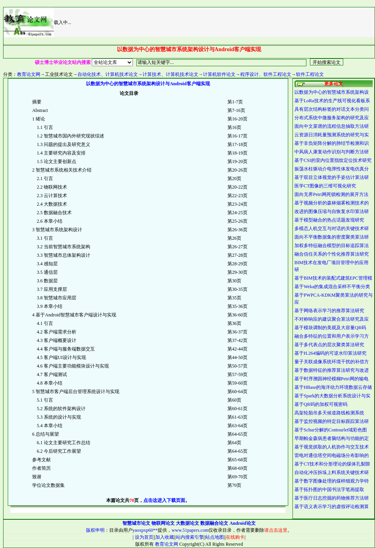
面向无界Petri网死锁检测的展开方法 (331, 194)
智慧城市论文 (136, 523)
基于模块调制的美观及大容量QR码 (330, 327)
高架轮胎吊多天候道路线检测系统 (329, 413)
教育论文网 (28, 74)
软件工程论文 (310, 74)
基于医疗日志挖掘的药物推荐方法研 (331, 498)
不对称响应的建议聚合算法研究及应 (331, 319)
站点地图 (214, 537)
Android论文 (242, 523)
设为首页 (143, 537)
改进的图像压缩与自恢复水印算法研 (331, 211)
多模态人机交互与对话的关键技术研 (331, 228)
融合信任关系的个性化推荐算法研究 (331, 254)
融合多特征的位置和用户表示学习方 (331, 336)
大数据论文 (187, 523)
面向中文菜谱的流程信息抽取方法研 (331, 126)
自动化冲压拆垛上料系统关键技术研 (331, 472)
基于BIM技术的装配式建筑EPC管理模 (333, 278)
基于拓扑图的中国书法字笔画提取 (329, 489)
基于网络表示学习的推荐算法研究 (329, 310)
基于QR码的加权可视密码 (320, 404)
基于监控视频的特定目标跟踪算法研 (331, 421)
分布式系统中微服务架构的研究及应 (331, 117)
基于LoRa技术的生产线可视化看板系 (332, 100)
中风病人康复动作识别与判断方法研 (331, 152)
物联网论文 (163, 523)
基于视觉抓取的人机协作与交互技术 (331, 447)
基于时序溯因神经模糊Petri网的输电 (331, 378)
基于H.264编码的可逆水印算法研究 (330, 353)
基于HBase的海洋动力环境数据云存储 (333, 387)
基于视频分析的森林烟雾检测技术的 (331, 203)
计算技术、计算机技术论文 (170, 74)
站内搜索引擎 (190, 537)
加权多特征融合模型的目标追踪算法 (331, 245)
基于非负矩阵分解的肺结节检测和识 (331, 143)
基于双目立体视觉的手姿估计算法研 (331, 177)
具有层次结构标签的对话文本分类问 (331, 109)
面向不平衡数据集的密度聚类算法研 (331, 237)
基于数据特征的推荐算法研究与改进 (331, 370)
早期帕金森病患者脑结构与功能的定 (331, 438)
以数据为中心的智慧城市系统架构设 (331, 92)
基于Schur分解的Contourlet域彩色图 (330, 430)
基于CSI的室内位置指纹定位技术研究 (333, 160)
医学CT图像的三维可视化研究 (325, 186)
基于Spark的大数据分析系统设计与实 (332, 396)
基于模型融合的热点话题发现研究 (329, 220)
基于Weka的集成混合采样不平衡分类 (332, 286)
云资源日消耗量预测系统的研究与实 (331, 134)
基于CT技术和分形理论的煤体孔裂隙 (332, 464)
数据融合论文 (214, 523)
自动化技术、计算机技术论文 (107, 74)
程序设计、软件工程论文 (265, 74)
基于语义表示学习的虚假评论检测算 (331, 506)
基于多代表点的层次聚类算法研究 (329, 344)
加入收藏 (164, 537)
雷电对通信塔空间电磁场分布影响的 (331, 455)
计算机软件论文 (219, 74)
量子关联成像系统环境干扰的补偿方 (331, 361)
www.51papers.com (190, 530)
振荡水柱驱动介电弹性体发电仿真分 (331, 169)
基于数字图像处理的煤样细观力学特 (331, 481)
